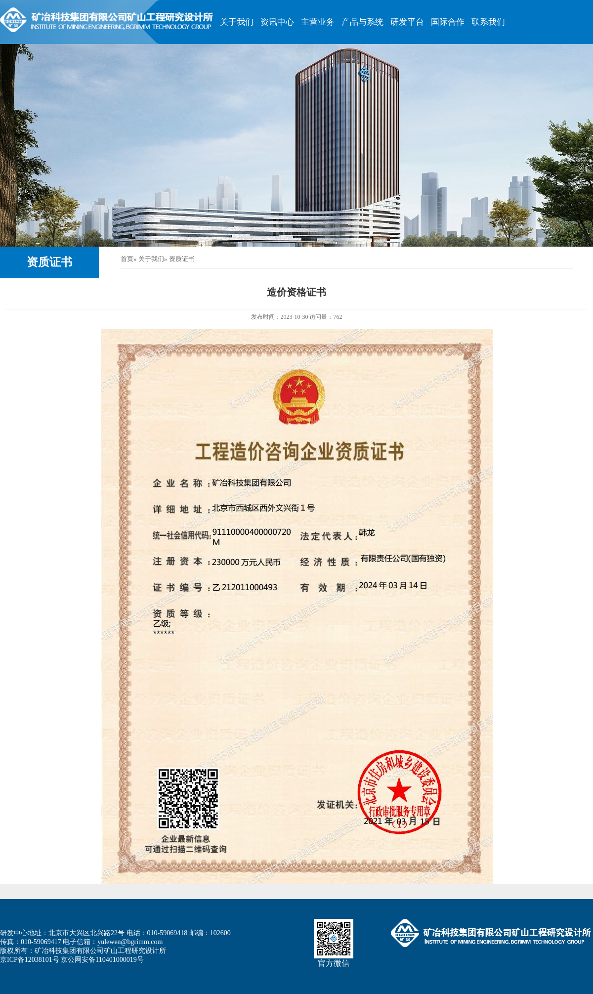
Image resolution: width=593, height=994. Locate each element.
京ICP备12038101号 (29, 959)
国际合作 (448, 22)
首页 (127, 258)
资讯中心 (277, 22)
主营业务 (318, 22)
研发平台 (407, 22)
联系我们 (488, 22)
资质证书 (49, 262)
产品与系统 (362, 22)
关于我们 (237, 22)
